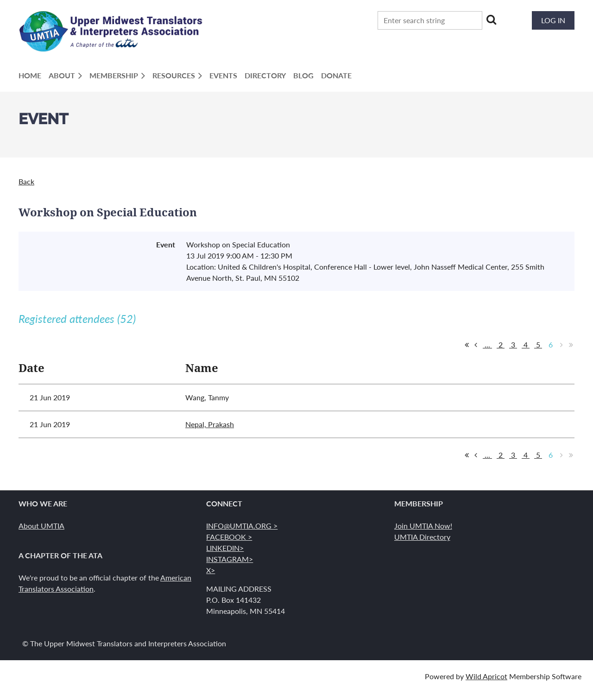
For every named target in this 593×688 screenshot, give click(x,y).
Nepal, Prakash (209, 424)
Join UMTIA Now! (423, 525)
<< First (466, 344)
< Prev (475, 344)
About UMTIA (41, 525)
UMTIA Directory (422, 536)
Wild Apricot (486, 676)
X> (210, 570)
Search (491, 19)
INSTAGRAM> (229, 559)
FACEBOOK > (229, 536)
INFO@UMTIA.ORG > (242, 525)
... (487, 344)
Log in (553, 20)
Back (26, 181)
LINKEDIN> (225, 547)
